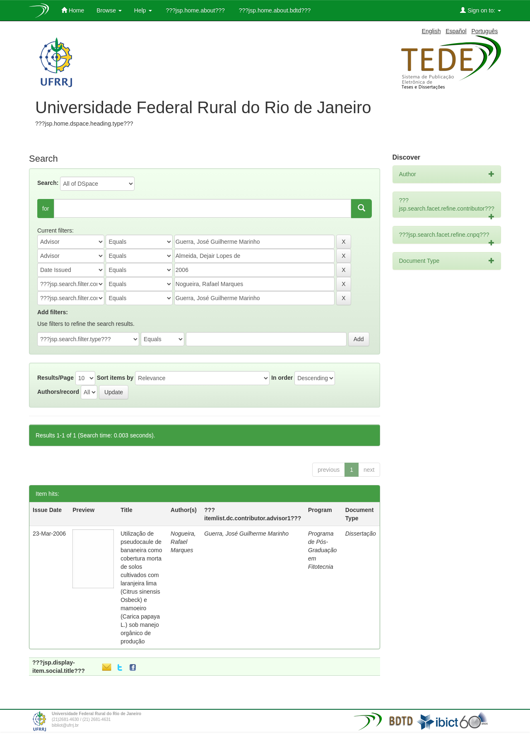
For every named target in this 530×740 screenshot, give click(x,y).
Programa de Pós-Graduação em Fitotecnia (322, 550)
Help (143, 10)
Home (72, 10)
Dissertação (360, 533)
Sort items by (115, 377)
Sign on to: (480, 10)
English (431, 31)
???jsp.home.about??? (194, 10)
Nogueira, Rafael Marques (183, 541)
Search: (47, 183)
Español (456, 31)
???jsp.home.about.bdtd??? (274, 10)
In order (282, 377)
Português (484, 31)
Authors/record (58, 391)
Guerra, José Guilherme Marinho (246, 533)
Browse (109, 10)
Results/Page (55, 377)
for (45, 208)
